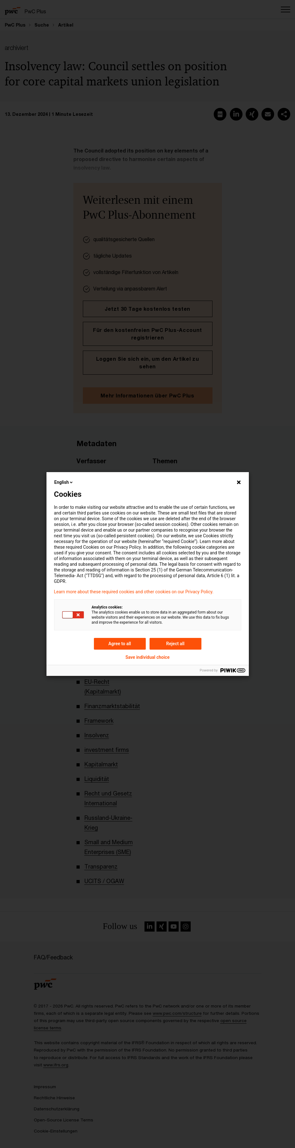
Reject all (175, 643)
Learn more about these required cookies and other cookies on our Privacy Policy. (134, 591)
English (64, 482)
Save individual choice (147, 657)
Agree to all (119, 643)
